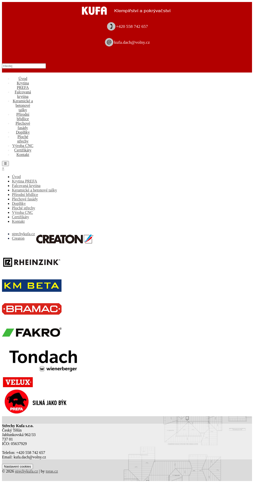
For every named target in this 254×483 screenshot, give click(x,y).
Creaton (18, 238)
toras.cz (52, 471)
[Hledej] (24, 66)
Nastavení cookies (17, 466)
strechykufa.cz (23, 234)
